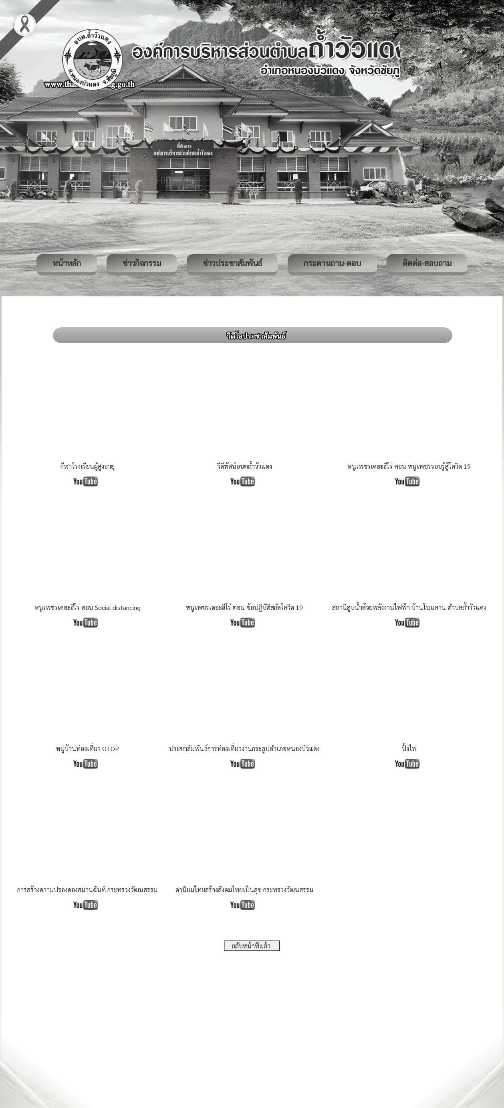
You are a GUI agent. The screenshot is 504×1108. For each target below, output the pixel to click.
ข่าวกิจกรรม (142, 263)
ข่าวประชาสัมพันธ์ (232, 263)
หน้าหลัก (66, 263)
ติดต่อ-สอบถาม (427, 263)
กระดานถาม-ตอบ (332, 263)
